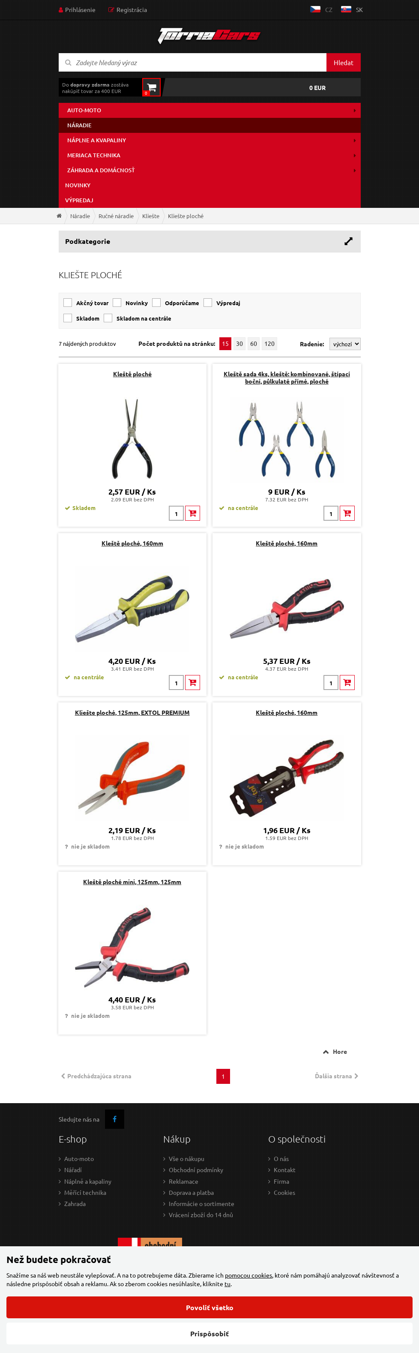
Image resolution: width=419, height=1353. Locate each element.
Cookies (284, 1192)
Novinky (77, 185)
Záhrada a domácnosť (101, 170)
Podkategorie (87, 241)
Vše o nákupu (186, 1158)
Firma (281, 1181)
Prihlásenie (80, 9)
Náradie (79, 125)
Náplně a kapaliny (87, 1181)
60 (253, 343)
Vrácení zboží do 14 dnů (201, 1214)
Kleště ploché (132, 374)
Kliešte (150, 215)
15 (225, 343)
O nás (281, 1158)
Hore (340, 1051)
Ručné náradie (116, 215)
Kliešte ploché (186, 215)
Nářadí (73, 1169)
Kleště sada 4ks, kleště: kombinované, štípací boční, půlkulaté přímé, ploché (287, 377)
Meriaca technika (93, 155)
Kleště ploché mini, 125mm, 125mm (132, 881)
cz (328, 9)
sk (359, 9)
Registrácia (132, 9)
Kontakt (285, 1169)
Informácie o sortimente (201, 1203)
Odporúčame (182, 302)
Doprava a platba (191, 1192)
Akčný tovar (92, 302)
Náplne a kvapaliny (96, 140)
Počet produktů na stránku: (176, 343)
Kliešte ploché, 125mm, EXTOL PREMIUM (132, 712)
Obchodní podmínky (196, 1169)
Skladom (87, 318)
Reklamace (183, 1181)
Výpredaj (79, 200)
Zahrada (75, 1203)
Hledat (343, 62)
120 (269, 343)
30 (239, 343)
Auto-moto (84, 110)
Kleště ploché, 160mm (132, 543)
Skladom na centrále (144, 318)
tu (227, 1283)
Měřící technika (85, 1192)
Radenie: (312, 344)
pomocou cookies (248, 1275)
